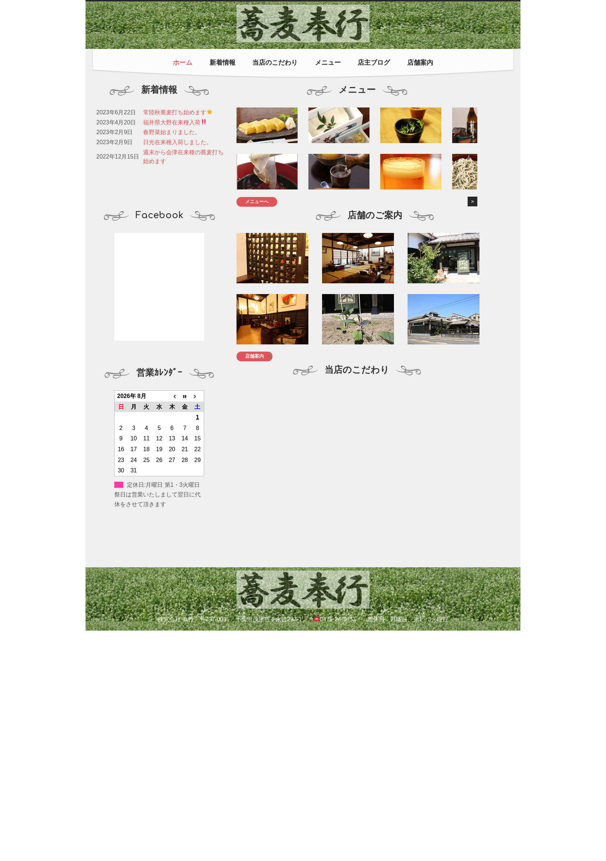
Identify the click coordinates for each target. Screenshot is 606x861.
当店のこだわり (275, 62)
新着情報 (222, 62)
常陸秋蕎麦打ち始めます (177, 112)
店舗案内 (420, 62)
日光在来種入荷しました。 (177, 142)
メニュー (328, 62)
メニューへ (256, 201)
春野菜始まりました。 (172, 132)
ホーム (182, 62)
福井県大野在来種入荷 (175, 122)
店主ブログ (374, 62)
